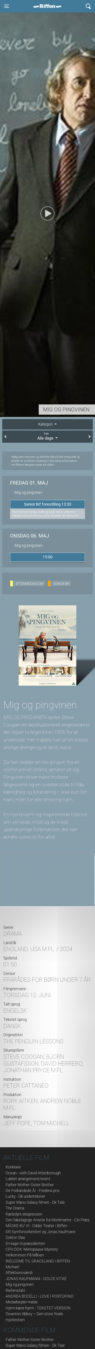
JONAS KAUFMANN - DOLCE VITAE (36, 1278)
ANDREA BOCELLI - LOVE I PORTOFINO (39, 1296)
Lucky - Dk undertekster (25, 1196)
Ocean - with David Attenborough (33, 1173)
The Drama (15, 1208)
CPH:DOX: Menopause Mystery (32, 1249)
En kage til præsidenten (25, 1243)
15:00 (48, 557)
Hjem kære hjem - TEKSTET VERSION (38, 1308)
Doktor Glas (15, 1237)
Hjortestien (15, 1320)
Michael (12, 1267)
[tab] (47, 424)
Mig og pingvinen (20, 1284)
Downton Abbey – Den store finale (34, 1314)
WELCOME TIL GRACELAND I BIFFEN (38, 1261)
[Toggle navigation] (7, 6)
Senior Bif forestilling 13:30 (47, 504)
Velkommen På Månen (25, 1255)
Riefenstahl (15, 1290)
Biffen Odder (49, 6)
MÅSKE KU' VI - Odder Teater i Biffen (36, 1226)
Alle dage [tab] (47, 436)
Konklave (13, 1167)
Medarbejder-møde (22, 1302)
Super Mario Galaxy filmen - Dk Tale (35, 1202)
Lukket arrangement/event (28, 1179)
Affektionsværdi (19, 1272)
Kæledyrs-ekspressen (24, 1214)
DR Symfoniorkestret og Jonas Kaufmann (40, 1232)
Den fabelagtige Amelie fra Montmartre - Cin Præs (48, 1220)
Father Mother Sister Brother (30, 1185)
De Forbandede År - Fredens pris (32, 1190)
